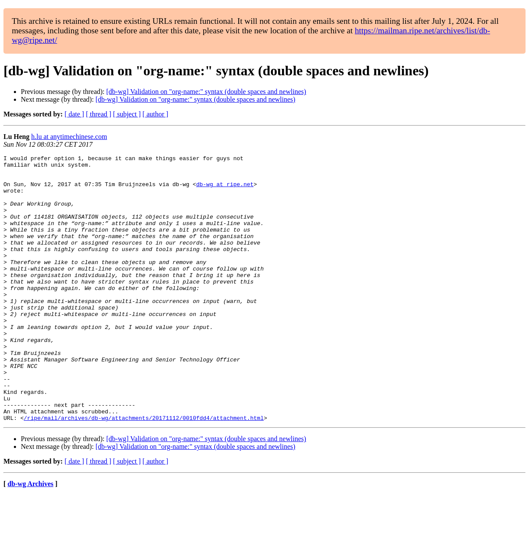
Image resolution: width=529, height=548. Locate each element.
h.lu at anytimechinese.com (69, 136)
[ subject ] (127, 114)
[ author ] (156, 114)
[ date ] (74, 114)
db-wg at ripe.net (225, 190)
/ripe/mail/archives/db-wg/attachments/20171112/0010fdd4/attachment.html (144, 471)
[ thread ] (98, 114)
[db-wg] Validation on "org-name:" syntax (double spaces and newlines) (206, 91)
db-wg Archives (30, 537)
